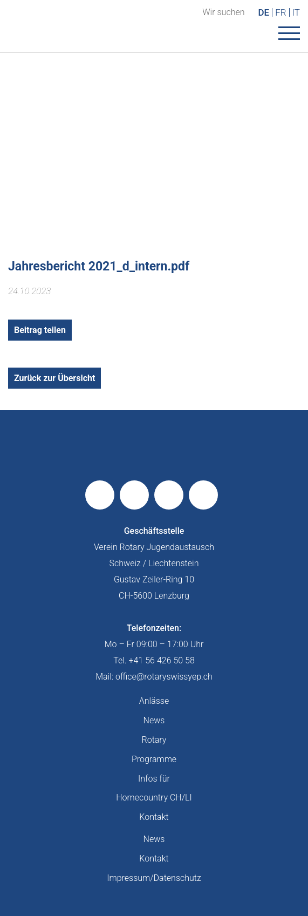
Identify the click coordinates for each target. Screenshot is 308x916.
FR (280, 12)
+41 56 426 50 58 (162, 660)
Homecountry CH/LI (153, 797)
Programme (154, 759)
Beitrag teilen (40, 330)
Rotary (154, 740)
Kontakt (153, 817)
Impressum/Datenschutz (154, 878)
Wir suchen (223, 12)
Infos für (154, 778)
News (154, 720)
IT (296, 12)
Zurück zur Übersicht (54, 378)
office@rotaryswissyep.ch (164, 676)
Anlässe (154, 701)
